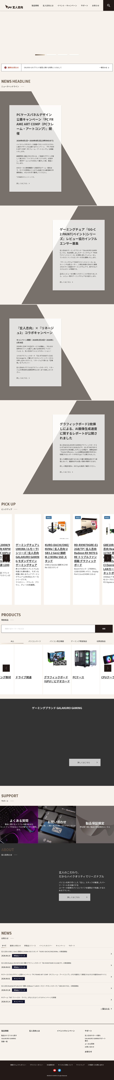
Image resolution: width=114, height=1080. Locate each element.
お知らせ (95, 5)
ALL (12, 641)
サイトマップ (80, 1065)
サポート (84, 5)
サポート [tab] (72, 945)
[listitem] (107, 1008)
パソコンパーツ (34, 641)
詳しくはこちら (23, 183)
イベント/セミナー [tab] (45, 945)
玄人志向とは (48, 5)
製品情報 (35, 5)
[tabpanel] (57, 980)
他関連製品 (101, 641)
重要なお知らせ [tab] (15, 945)
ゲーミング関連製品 (79, 641)
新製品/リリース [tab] (30, 945)
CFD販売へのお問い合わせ (96, 1065)
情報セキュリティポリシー (18, 1065)
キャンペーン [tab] (60, 945)
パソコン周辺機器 (57, 641)
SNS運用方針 (51, 1065)
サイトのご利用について (65, 1065)
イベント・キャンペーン (67, 5)
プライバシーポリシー (36, 1065)
